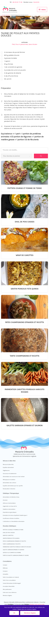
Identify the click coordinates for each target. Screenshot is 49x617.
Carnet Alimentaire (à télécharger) (12, 583)
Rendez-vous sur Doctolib (37, 604)
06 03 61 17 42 (17, 2)
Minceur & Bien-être (8, 464)
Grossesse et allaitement (9, 473)
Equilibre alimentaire (8, 467)
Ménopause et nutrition (9, 479)
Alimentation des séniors (9, 482)
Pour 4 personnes (21, 44)
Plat (13, 44)
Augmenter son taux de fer (10, 506)
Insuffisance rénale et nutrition (11, 518)
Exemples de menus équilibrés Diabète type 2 (15, 515)
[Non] (47, 611)
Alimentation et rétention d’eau (11, 497)
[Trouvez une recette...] (24, 150)
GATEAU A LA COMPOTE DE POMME (12, 552)
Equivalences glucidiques (9, 512)
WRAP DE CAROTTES (24, 255)
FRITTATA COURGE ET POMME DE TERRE (24, 188)
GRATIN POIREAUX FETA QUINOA (24, 289)
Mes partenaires (7, 589)
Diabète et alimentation (9, 509)
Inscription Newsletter (9, 586)
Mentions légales (7, 595)
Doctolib (36, 2)
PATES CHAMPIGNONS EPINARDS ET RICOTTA (24, 322)
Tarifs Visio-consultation (9, 580)
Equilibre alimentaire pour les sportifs (13, 485)
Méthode (5, 568)
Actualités (5, 574)
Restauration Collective (9, 488)
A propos (5, 571)
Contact (5, 565)
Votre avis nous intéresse (9, 592)
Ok (14, 613)
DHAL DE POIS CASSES (24, 222)
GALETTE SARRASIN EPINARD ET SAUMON (24, 425)
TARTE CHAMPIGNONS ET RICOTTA (24, 356)
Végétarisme (6, 470)
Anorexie (5, 500)
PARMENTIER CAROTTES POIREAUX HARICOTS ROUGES (24, 390)
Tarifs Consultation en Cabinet (11, 577)
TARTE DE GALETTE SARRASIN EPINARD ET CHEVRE (16, 555)
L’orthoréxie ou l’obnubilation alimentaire (13, 521)
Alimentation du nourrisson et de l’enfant (13, 476)
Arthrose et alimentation (9, 503)
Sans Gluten (33, 44)
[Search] (41, 156)
